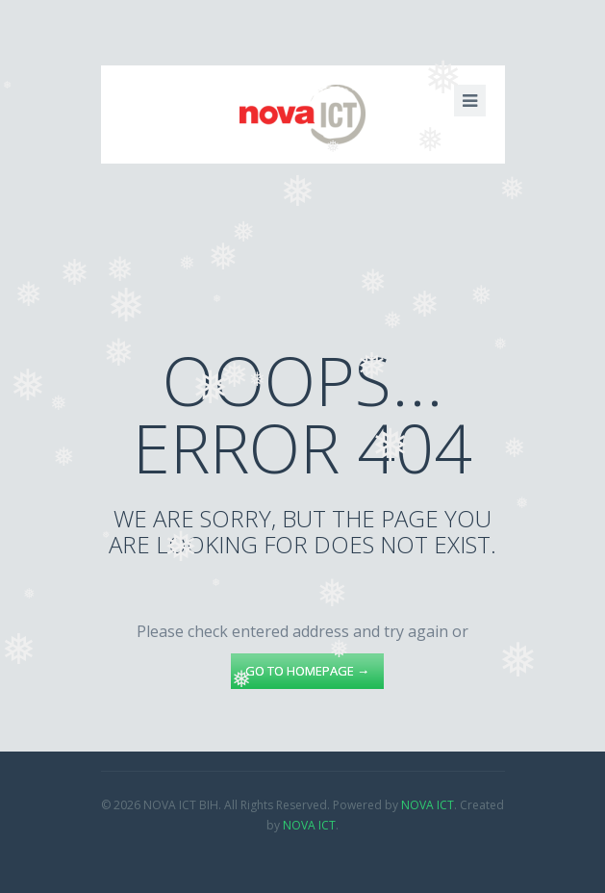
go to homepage (307, 670)
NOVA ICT (427, 805)
